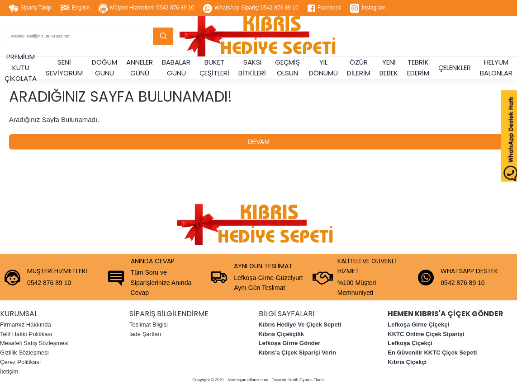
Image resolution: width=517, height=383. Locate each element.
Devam (258, 141)
